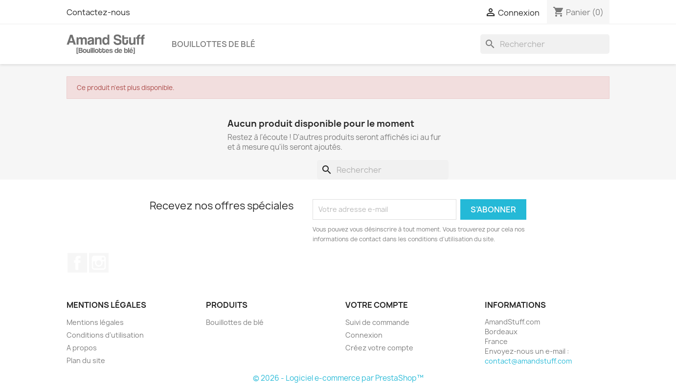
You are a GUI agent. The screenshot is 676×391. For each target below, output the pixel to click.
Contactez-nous (98, 12)
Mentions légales (95, 322)
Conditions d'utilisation (105, 335)
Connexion (364, 335)
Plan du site (86, 360)
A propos (82, 347)
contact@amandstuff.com (528, 361)
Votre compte (376, 304)
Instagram (99, 263)
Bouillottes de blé (213, 44)
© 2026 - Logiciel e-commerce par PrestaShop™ (338, 378)
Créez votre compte (379, 347)
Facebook (77, 263)
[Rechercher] (544, 44)
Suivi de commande (377, 322)
